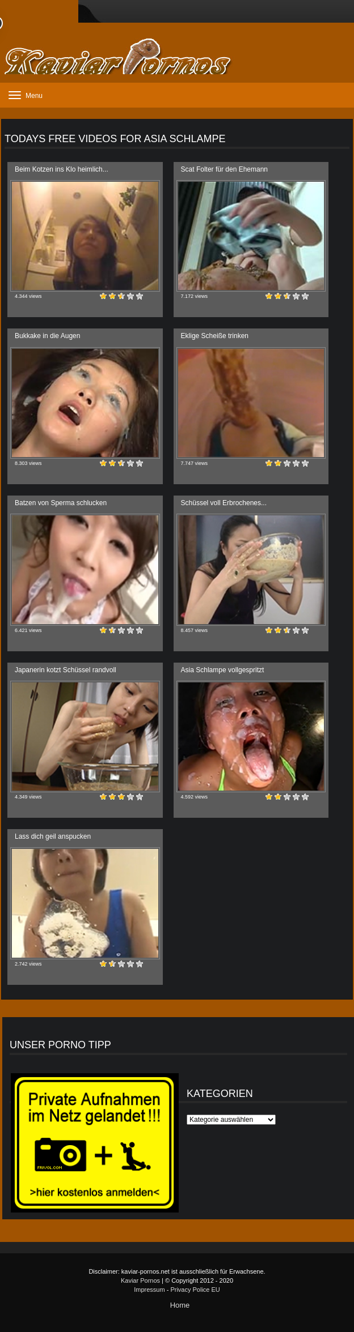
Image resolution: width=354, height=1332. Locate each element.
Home (180, 1305)
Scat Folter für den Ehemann (224, 169)
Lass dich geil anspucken (53, 836)
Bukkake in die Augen (47, 336)
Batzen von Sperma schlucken (61, 503)
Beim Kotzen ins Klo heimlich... (61, 169)
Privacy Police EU (195, 1289)
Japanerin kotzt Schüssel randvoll (65, 670)
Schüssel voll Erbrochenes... (224, 503)
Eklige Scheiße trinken (214, 336)
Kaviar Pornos (140, 1280)
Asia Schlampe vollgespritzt (222, 670)
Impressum (149, 1289)
